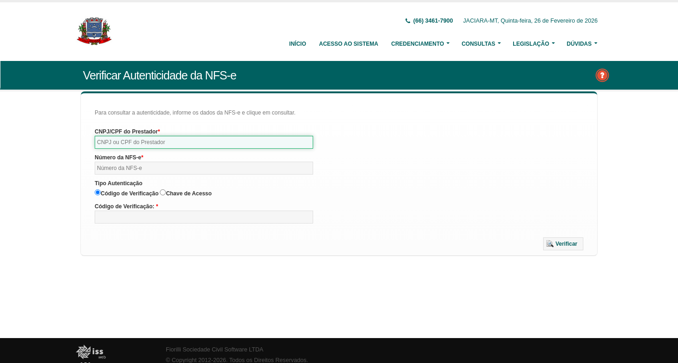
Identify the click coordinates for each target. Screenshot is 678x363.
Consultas (478, 44)
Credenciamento (417, 44)
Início (297, 44)
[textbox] (204, 142)
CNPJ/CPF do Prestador (126, 131)
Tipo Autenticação (118, 183)
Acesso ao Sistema (348, 44)
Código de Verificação (129, 193)
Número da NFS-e (118, 157)
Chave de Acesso (189, 193)
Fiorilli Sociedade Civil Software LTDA (214, 349)
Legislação (531, 44)
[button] (563, 243)
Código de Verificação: (125, 206)
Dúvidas (579, 44)
